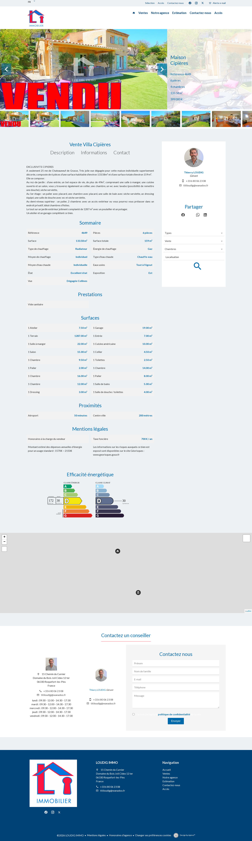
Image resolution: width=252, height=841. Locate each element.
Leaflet (248, 611)
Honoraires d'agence (120, 835)
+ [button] (4, 537)
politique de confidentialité (174, 714)
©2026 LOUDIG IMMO (70, 835)
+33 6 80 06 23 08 (196, 180)
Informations (94, 152)
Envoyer (176, 721)
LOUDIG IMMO (107, 762)
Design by (187, 835)
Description (62, 152)
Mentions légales (96, 835)
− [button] (4, 542)
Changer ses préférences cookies (153, 835)
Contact (121, 152)
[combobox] (193, 233)
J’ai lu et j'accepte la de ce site (168, 714)
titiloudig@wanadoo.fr (195, 185)
